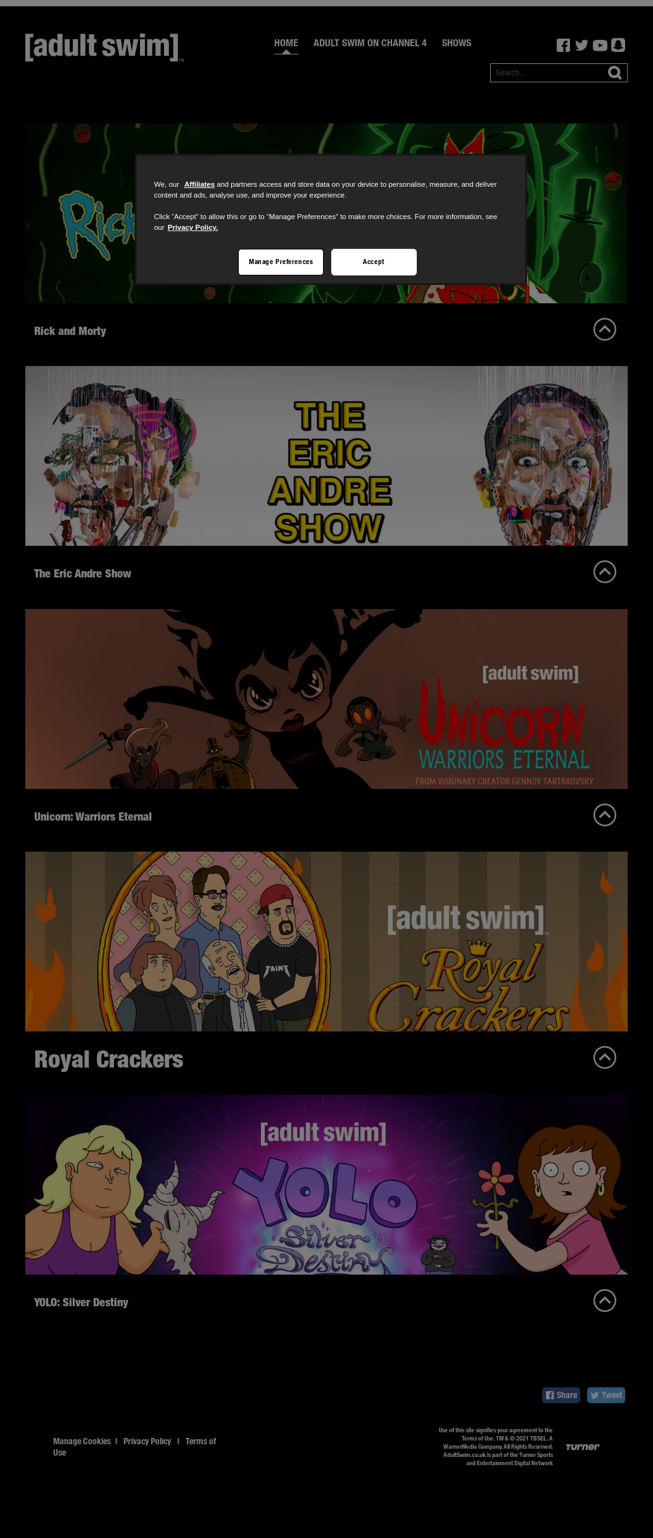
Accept (373, 261)
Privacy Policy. (193, 227)
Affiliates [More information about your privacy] (199, 184)
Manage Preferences (281, 261)
